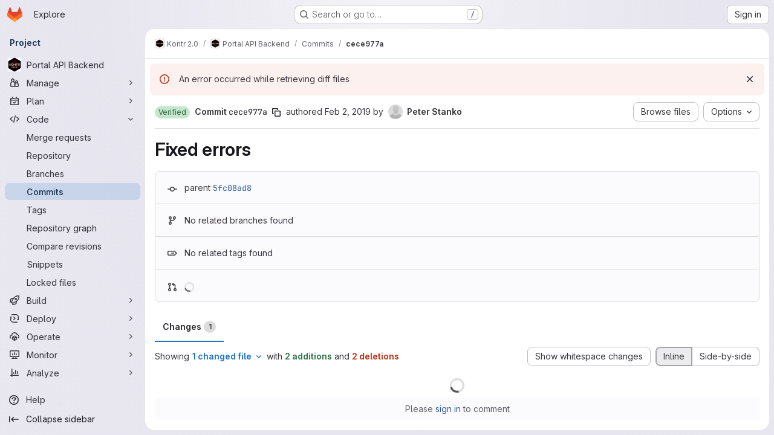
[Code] (72, 119)
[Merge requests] (72, 137)
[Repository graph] (72, 227)
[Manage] (72, 82)
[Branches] (72, 173)
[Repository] (72, 155)
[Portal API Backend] (72, 64)
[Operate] (72, 336)
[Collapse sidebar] (72, 419)
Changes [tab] (189, 327)
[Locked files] (72, 282)
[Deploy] (72, 318)
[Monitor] (72, 354)
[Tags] (72, 209)
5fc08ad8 (232, 187)
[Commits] (72, 191)
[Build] (72, 300)
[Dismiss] (750, 79)
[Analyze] (72, 372)
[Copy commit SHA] (276, 112)
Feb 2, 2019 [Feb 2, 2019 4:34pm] (348, 111)
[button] (172, 112)
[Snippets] (72, 264)
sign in (448, 409)
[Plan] (72, 100)
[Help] (72, 400)
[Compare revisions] (72, 245)
